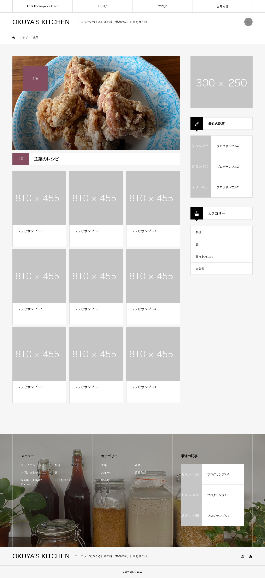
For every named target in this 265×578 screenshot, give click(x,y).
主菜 (104, 465)
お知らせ (222, 6)
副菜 (137, 465)
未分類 (200, 268)
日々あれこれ (204, 256)
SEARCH (248, 22)
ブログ (162, 6)
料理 (198, 232)
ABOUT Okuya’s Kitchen (42, 6)
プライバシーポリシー (35, 465)
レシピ (102, 6)
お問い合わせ (29, 472)
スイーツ (107, 472)
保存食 (105, 480)
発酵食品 (140, 472)
